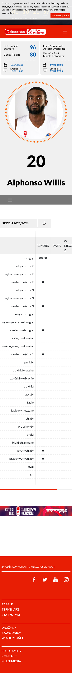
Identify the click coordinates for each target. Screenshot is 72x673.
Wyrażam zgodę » (60, 15)
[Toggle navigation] (65, 32)
